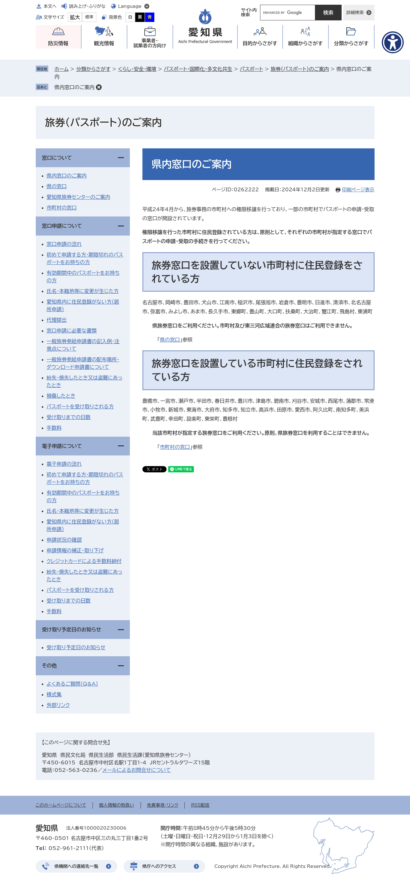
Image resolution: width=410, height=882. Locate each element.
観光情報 (104, 43)
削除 (99, 87)
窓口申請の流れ (64, 244)
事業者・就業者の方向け (149, 43)
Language (130, 6)
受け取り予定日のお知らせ (71, 629)
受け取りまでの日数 (69, 417)
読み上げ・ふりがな (87, 6)
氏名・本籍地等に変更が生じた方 (83, 291)
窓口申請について (62, 225)
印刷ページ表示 (358, 189)
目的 (259, 43)
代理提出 (57, 319)
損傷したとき (61, 395)
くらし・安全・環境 (137, 69)
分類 (351, 43)
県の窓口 (170, 339)
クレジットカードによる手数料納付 (84, 561)
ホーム (62, 69)
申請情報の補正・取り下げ (75, 550)
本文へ (50, 6)
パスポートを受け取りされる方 (80, 406)
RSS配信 (200, 805)
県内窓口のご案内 (75, 87)
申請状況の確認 (64, 539)
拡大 (75, 17)
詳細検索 (355, 12)
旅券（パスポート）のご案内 (300, 69)
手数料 (54, 427)
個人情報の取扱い (116, 805)
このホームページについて (61, 805)
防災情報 (58, 43)
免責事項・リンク (162, 805)
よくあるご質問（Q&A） (72, 683)
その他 (49, 665)
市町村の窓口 (175, 446)
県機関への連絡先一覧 (77, 866)
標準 (89, 17)
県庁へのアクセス (159, 866)
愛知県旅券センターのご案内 (78, 196)
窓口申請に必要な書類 (72, 330)
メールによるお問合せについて (136, 770)
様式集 (54, 694)
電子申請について (62, 446)
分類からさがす (93, 69)
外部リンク (58, 705)
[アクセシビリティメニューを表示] (393, 42)
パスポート (251, 69)
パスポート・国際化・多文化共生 (198, 69)
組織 (305, 43)
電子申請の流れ (64, 463)
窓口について (57, 157)
